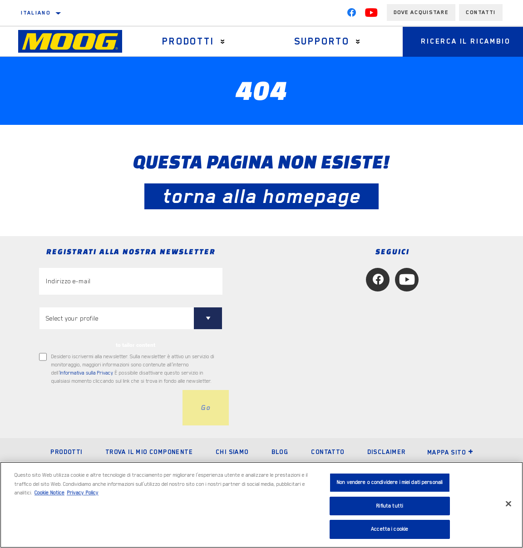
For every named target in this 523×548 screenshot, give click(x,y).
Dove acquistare (421, 12)
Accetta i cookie (389, 529)
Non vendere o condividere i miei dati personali (389, 482)
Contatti (481, 12)
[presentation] (108, 407)
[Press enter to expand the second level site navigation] (223, 41)
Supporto (322, 41)
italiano (35, 13)
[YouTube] (371, 14)
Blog (280, 451)
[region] (261, 505)
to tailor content (135, 345)
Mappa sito (450, 452)
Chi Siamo (232, 451)
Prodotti (188, 41)
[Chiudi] (508, 504)
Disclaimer (386, 451)
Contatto (327, 451)
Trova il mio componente (149, 451)
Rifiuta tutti (389, 506)
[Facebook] (351, 14)
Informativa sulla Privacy (86, 373)
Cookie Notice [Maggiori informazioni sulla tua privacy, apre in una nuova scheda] (49, 493)
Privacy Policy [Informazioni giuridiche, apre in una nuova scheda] (83, 493)
